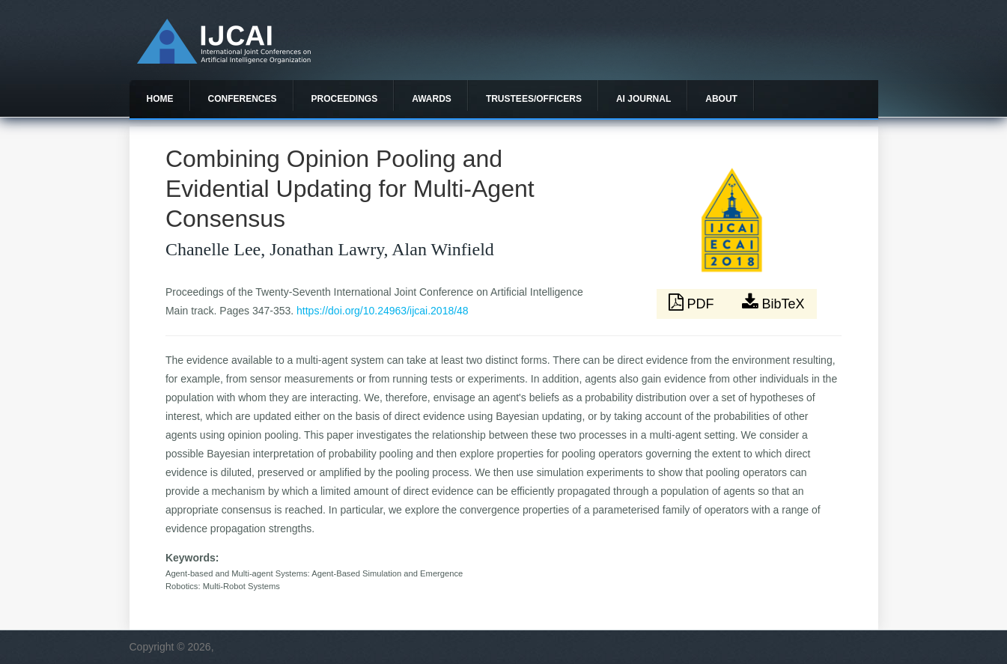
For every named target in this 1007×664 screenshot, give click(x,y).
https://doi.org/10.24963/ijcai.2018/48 (382, 311)
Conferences (242, 99)
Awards (431, 99)
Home (160, 99)
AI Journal (643, 99)
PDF (693, 302)
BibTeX (773, 302)
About (721, 99)
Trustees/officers (534, 99)
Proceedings (344, 99)
